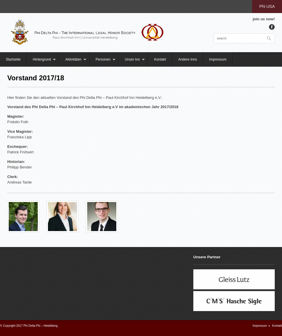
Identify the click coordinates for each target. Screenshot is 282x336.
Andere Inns (187, 59)
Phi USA (267, 6)
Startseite (13, 59)
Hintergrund (41, 62)
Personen (103, 62)
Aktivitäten (72, 62)
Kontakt (160, 59)
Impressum (217, 59)
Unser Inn (132, 62)
